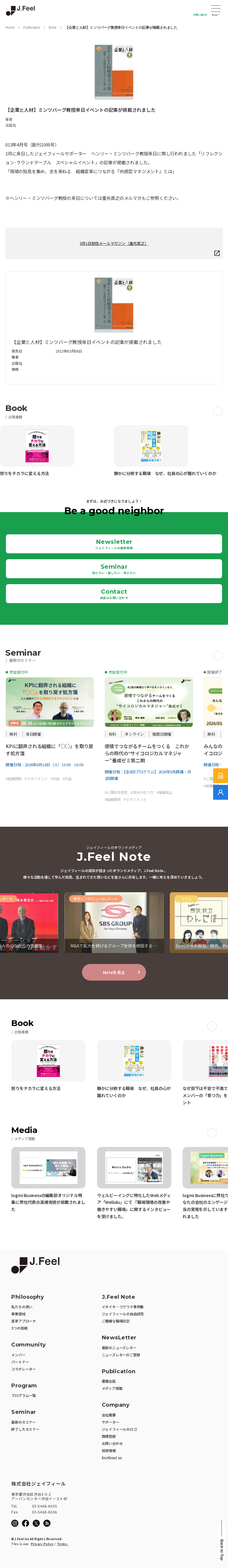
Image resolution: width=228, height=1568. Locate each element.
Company (116, 1405)
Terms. (62, 1544)
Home (10, 28)
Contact (114, 594)
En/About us (112, 1457)
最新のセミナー (23, 1421)
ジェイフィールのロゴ (119, 1429)
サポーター (110, 1421)
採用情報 (109, 1450)
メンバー (18, 1354)
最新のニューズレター (119, 1347)
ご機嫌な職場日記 (116, 1320)
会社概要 (109, 1414)
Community (28, 1345)
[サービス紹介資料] (220, 775)
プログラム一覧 (23, 1395)
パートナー (20, 1361)
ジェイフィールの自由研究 (123, 1313)
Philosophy (27, 1297)
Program (24, 1386)
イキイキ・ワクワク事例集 (123, 1306)
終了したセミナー (25, 1429)
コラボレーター (23, 1368)
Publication (31, 28)
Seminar (114, 569)
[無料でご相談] (220, 792)
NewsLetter (119, 1338)
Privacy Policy (42, 1544)
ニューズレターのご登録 (121, 1354)
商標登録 (109, 1436)
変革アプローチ (23, 1320)
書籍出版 (109, 1381)
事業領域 (18, 1313)
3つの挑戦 (19, 1327)
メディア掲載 (112, 1388)
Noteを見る (114, 972)
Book (53, 28)
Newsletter (114, 544)
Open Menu (216, 9)
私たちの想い (21, 1306)
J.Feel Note (118, 1297)
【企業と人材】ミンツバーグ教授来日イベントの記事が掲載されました (121, 28)
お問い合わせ (200, 14)
